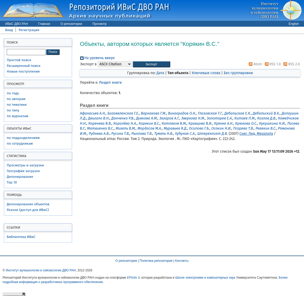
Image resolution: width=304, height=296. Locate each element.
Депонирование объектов (28, 204)
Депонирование (20, 176)
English (294, 24)
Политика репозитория (156, 261)
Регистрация (29, 30)
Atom (254, 64)
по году (13, 93)
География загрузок (23, 171)
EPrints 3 (133, 277)
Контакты (182, 261)
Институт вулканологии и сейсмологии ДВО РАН (41, 270)
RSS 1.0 (272, 64)
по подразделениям (23, 138)
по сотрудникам (20, 143)
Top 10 (12, 182)
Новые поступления (23, 71)
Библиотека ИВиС (21, 237)
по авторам (16, 99)
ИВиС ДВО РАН (16, 24)
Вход (9, 30)
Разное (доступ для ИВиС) (28, 210)
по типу (13, 110)
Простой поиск (19, 60)
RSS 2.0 (291, 64)
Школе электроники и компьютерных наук (205, 277)
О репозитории (71, 24)
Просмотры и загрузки (25, 165)
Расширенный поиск (23, 66)
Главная (44, 24)
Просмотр (100, 24)
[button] (151, 64)
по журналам (17, 116)
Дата (160, 73)
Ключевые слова (206, 73)
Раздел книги (110, 82)
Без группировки (238, 73)
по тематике (17, 104)
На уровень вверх (99, 58)
